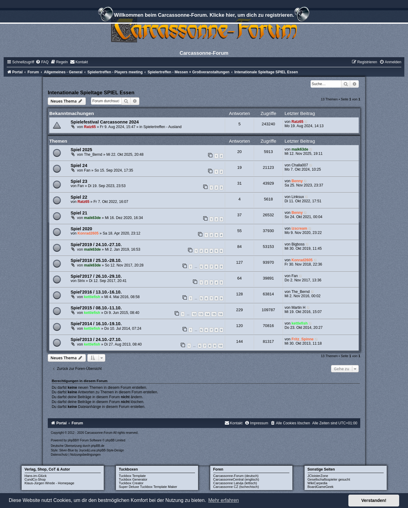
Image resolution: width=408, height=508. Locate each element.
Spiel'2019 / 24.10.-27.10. (96, 244)
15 (213, 314)
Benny (297, 181)
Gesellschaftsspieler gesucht (329, 479)
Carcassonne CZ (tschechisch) (236, 487)
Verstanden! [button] (373, 500)
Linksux (297, 197)
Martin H (298, 307)
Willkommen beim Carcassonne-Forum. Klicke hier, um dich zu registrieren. (204, 16)
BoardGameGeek (321, 487)
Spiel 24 (79, 165)
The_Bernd (93, 154)
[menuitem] (42, 62)
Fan (87, 170)
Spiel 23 (79, 181)
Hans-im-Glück (36, 476)
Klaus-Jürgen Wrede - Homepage (50, 483)
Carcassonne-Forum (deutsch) (236, 476)
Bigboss (298, 244)
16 (220, 314)
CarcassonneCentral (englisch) (236, 479)
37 (239, 215)
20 (239, 151)
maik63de (299, 149)
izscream (299, 228)
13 (200, 314)
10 (220, 346)
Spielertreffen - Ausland (162, 127)
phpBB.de (97, 445)
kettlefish (92, 297)
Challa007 (299, 165)
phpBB (72, 440)
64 (239, 278)
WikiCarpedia (317, 483)
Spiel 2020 (81, 228)
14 (207, 314)
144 (239, 341)
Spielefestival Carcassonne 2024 (105, 122)
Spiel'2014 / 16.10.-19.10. (96, 323)
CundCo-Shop (35, 479)
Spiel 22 (79, 197)
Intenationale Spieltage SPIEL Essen (91, 92)
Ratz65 (90, 127)
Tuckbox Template (132, 476)
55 (239, 230)
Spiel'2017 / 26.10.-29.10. (96, 276)
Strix (81, 281)
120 (239, 325)
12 (194, 314)
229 (239, 310)
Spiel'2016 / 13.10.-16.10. (96, 292)
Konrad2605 (88, 233)
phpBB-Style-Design (110, 450)
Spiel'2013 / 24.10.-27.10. (96, 339)
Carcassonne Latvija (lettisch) (235, 483)
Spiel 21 (79, 213)
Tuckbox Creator (131, 483)
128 (239, 294)
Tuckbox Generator (133, 479)
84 (239, 246)
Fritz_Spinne (302, 339)
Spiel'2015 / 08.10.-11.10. (96, 307)
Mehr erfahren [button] (223, 500)
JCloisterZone (318, 476)
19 (239, 167)
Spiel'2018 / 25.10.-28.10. (96, 260)
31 (239, 183)
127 (239, 262)
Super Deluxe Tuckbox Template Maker (148, 487)
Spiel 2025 (81, 149)
